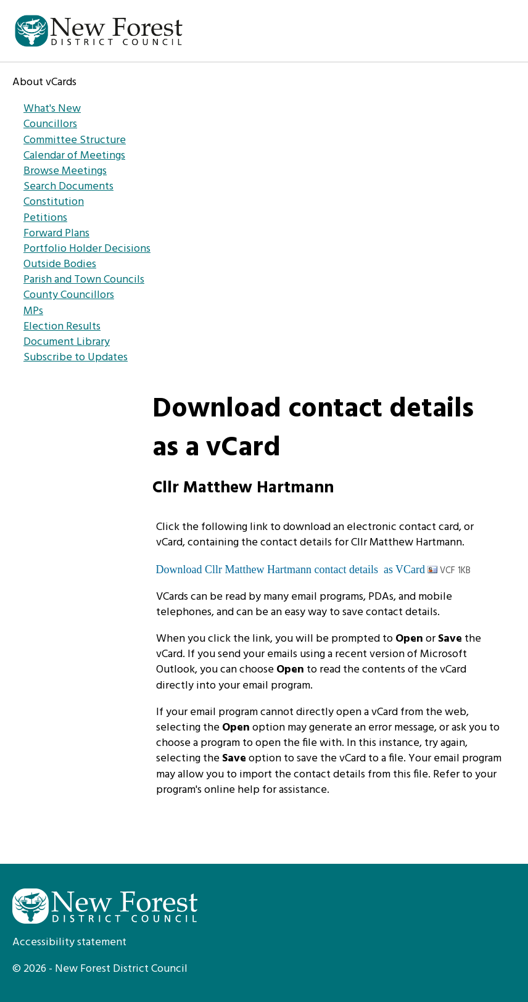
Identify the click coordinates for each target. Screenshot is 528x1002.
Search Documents (68, 187)
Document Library (66, 342)
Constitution (53, 202)
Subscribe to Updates (75, 357)
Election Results (62, 327)
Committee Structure (74, 140)
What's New (52, 109)
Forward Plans (56, 233)
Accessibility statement (69, 942)
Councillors (50, 124)
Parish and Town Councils (83, 280)
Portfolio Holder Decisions (87, 249)
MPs (33, 311)
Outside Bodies (59, 264)
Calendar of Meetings (74, 156)
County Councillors (68, 295)
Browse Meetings (65, 171)
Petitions (45, 218)
